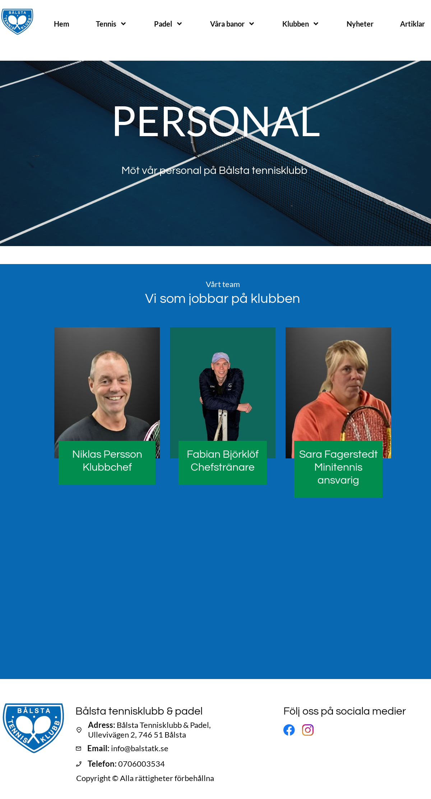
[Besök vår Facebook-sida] (289, 730)
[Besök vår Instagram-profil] (308, 730)
